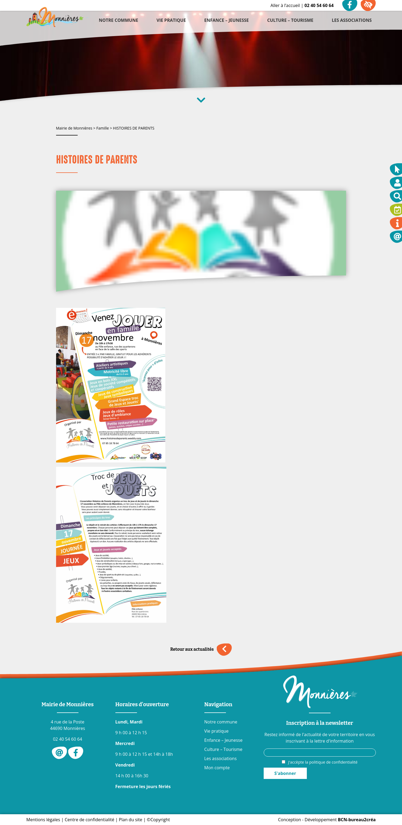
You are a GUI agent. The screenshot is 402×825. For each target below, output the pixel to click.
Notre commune (221, 722)
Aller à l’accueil (285, 5)
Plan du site (130, 820)
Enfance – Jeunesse (223, 740)
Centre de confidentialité (89, 820)
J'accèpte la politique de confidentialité (323, 762)
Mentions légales (43, 820)
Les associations (220, 758)
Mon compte (217, 768)
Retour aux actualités (201, 649)
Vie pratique (216, 731)
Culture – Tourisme (223, 749)
